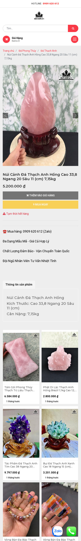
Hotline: (45, 3)
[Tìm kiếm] (73, 28)
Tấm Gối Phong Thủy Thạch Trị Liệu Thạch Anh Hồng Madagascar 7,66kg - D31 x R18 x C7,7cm (19, 389)
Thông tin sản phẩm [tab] (18, 284)
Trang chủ (8, 50)
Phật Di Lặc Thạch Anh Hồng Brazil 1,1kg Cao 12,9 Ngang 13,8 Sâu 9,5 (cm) (59, 389)
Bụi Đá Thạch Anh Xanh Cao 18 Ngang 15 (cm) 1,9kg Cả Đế (58, 465)
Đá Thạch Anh (49, 50)
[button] (5, 115)
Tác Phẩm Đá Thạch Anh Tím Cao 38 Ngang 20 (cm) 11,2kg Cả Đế (20, 465)
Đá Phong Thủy (27, 50)
